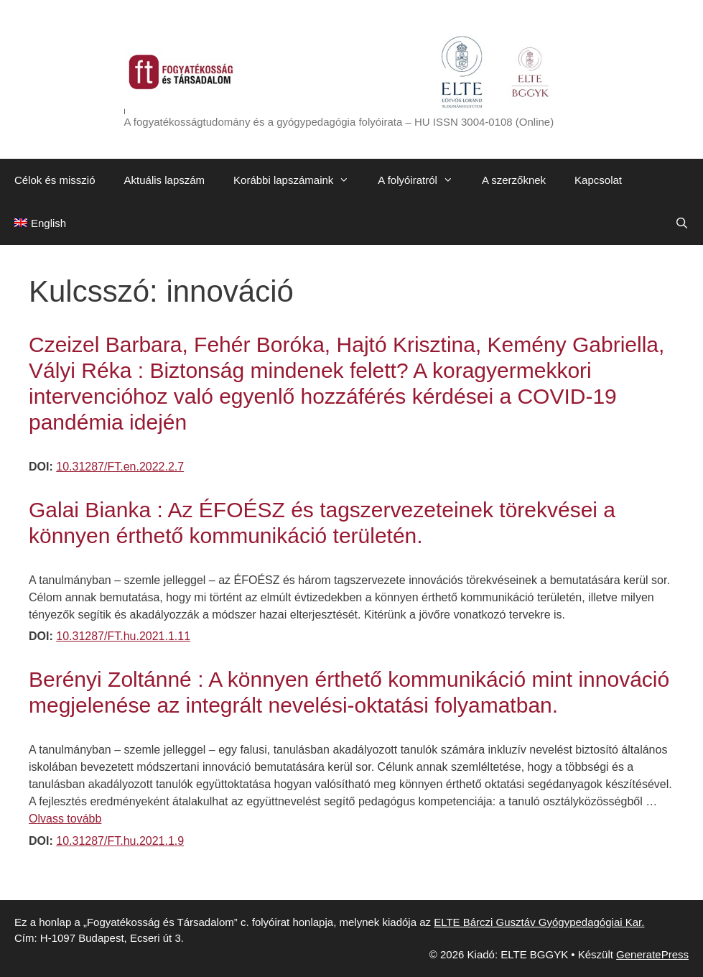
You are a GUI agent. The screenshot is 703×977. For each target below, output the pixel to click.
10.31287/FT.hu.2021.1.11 (123, 636)
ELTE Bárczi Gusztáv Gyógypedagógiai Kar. (539, 922)
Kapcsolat (598, 180)
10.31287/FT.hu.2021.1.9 (120, 841)
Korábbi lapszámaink (298, 180)
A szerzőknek (514, 180)
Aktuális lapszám (164, 180)
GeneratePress (652, 954)
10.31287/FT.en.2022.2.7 (120, 466)
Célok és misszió (55, 180)
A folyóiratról (422, 180)
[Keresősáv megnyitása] (682, 223)
